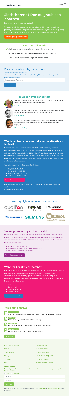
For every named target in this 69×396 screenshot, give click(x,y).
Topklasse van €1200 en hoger (18, 175)
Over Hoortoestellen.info (12, 345)
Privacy (6, 356)
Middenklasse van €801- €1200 (18, 173)
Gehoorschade (12, 287)
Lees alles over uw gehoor (14, 296)
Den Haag (34, 75)
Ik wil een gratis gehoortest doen (16, 37)
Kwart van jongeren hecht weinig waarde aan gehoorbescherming (29, 325)
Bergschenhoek (56, 75)
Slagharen (16, 77)
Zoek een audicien (42, 349)
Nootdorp (7, 77)
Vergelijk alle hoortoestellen (15, 180)
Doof (9, 285)
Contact (6, 349)
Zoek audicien (10, 85)
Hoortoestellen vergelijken (44, 356)
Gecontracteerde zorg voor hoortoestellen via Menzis (25, 331)
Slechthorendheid (13, 291)
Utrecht (40, 75)
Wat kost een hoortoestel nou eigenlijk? (20, 251)
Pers (5, 363)
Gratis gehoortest (41, 345)
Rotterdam (27, 75)
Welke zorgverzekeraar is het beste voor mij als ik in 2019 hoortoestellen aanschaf (35, 314)
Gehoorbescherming (42, 359)
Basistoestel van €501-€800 (17, 171)
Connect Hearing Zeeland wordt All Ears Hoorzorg (24, 320)
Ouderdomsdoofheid (15, 289)
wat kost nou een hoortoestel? (14, 190)
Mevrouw (16, 373)
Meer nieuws (10, 336)
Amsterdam (19, 75)
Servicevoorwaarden (54, 388)
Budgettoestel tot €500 (15, 169)
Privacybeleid (42, 388)
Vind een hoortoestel (42, 352)
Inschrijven (9, 384)
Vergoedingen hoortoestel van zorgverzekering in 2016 (25, 248)
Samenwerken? (9, 352)
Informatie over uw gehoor (44, 363)
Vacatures (7, 359)
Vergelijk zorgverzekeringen (14, 255)
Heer (8, 373)
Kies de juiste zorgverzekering (17, 246)
